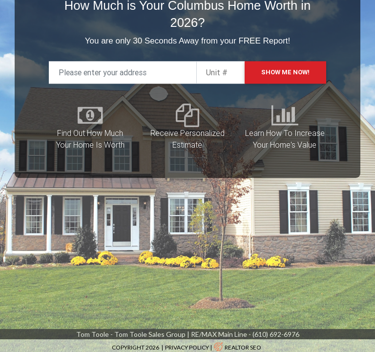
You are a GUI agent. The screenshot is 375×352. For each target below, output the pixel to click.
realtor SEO (243, 347)
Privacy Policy (187, 347)
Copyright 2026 (136, 347)
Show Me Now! (285, 57)
